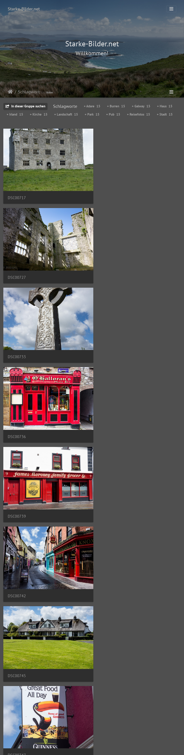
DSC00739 (17, 347)
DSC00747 (109, 424)
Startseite (10, 91)
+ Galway (141, 106)
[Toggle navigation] (171, 9)
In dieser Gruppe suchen (25, 106)
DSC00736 (109, 271)
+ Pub (113, 114)
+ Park (92, 114)
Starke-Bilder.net (24, 9)
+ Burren (116, 106)
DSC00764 (17, 653)
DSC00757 (17, 577)
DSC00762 (109, 576)
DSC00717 (17, 194)
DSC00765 (109, 653)
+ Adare (92, 106)
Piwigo (101, 747)
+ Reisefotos (138, 114)
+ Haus (164, 106)
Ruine (49, 92)
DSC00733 (17, 271)
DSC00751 (109, 500)
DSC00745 (17, 424)
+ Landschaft (66, 114)
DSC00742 (109, 347)
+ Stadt (165, 114)
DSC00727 (109, 195)
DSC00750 (17, 500)
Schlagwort (29, 92)
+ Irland (15, 114)
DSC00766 (17, 729)
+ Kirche (39, 114)
